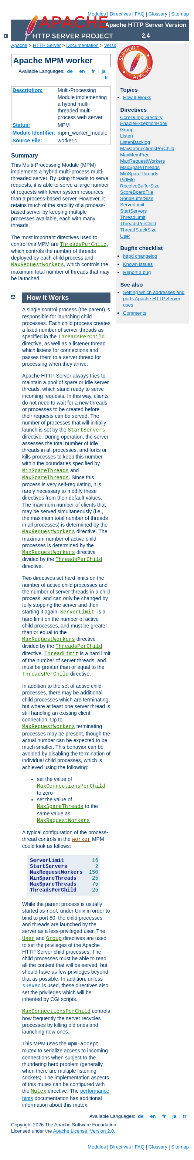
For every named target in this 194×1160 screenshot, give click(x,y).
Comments (134, 313)
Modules (97, 14)
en (82, 71)
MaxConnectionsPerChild (147, 148)
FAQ (139, 14)
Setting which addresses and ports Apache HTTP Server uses (153, 299)
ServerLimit (132, 204)
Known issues (138, 264)
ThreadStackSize (138, 230)
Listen (126, 136)
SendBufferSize (136, 198)
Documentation (82, 45)
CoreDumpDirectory (141, 117)
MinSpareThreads (139, 173)
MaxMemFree (135, 155)
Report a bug (137, 272)
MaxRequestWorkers (37, 265)
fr (93, 71)
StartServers (133, 211)
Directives (120, 14)
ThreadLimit (133, 217)
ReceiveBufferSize (140, 186)
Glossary (157, 14)
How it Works (137, 97)
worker (81, 839)
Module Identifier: (34, 133)
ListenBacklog (135, 142)
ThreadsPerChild (83, 244)
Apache (19, 45)
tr (106, 77)
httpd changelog (140, 256)
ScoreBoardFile (136, 192)
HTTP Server (47, 45)
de (70, 71)
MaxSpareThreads (140, 167)
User (125, 236)
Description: (28, 90)
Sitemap (180, 14)
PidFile (127, 179)
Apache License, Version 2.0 (83, 1131)
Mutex (38, 1091)
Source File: (27, 140)
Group (126, 129)
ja (103, 71)
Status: (21, 125)
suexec (31, 986)
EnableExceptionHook (143, 123)
